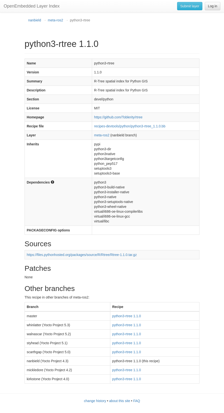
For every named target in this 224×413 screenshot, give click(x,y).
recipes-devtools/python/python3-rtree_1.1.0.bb (129, 126)
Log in (212, 6)
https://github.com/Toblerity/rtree (118, 117)
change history (95, 401)
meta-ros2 (55, 20)
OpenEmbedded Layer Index (32, 6)
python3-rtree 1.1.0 (126, 316)
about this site (119, 401)
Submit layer (189, 6)
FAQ (136, 401)
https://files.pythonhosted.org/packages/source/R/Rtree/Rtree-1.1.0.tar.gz (82, 255)
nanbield (34, 20)
